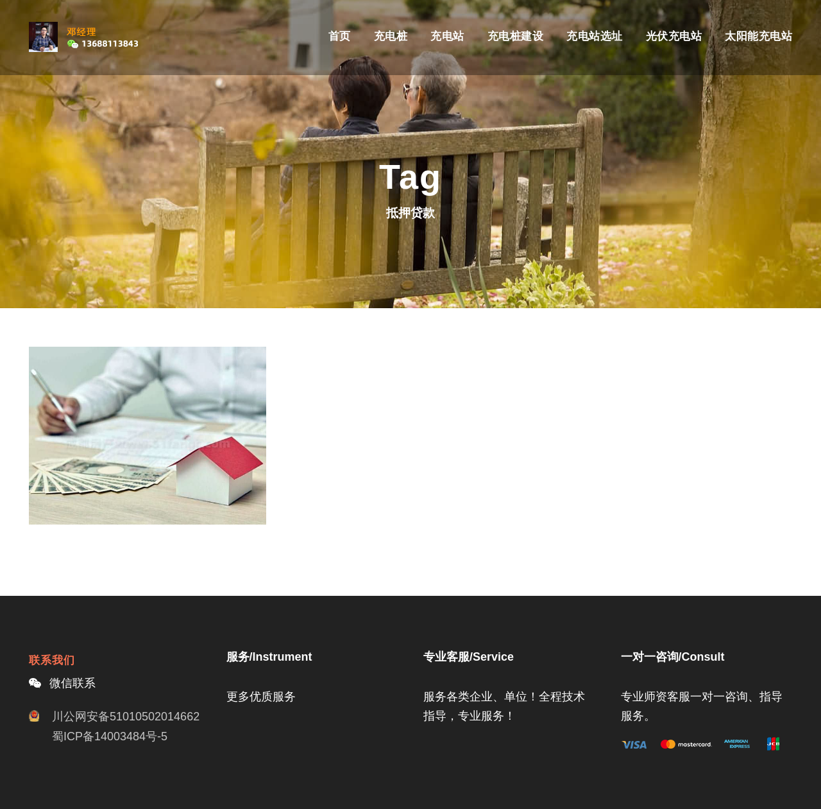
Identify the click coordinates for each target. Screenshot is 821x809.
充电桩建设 (515, 36)
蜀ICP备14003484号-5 (109, 736)
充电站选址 (594, 36)
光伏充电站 (674, 36)
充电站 (447, 36)
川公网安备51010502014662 (125, 716)
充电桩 (391, 36)
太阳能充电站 (758, 36)
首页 (339, 36)
